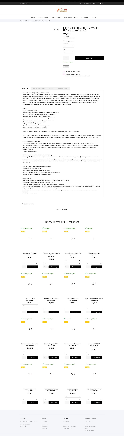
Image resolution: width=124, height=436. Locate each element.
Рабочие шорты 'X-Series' (51, 389)
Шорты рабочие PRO (73, 298)
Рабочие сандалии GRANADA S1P (51, 254)
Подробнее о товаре (39, 88)
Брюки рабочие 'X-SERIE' (51, 298)
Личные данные (88, 421)
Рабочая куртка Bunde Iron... (72, 344)
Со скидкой (44, 421)
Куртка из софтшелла (30, 389)
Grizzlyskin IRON (63, 88)
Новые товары (45, 424)
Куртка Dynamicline (94, 253)
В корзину (89, 58)
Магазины (44, 428)
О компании (66, 421)
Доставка (65, 424)
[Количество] (66, 58)
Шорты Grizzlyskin (30, 298)
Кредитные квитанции (90, 426)
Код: (64, 36)
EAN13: (65, 38)
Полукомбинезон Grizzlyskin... (72, 253)
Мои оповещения (89, 430)
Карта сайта (45, 426)
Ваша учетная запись (91, 418)
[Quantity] (24, 266)
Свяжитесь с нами (67, 428)
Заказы (86, 424)
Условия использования (69, 426)
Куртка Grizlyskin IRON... (51, 344)
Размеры (51, 88)
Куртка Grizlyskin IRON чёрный (94, 298)
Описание (25, 88)
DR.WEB (94, 17)
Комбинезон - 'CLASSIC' (30, 253)
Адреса (86, 428)
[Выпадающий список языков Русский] (26, 3)
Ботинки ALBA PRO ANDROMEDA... (94, 344)
